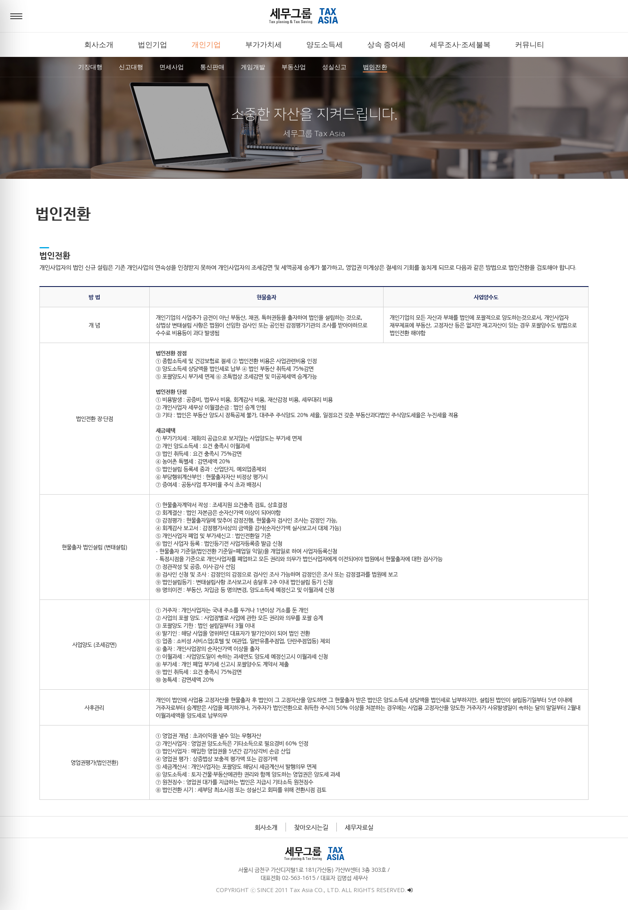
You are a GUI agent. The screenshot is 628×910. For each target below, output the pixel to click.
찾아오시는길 (311, 827)
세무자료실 (359, 827)
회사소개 (266, 827)
